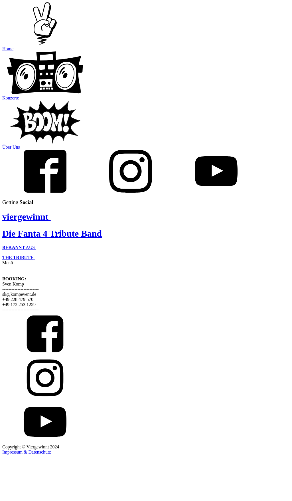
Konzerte (10, 97)
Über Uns (11, 147)
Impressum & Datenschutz (26, 452)
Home (7, 48)
